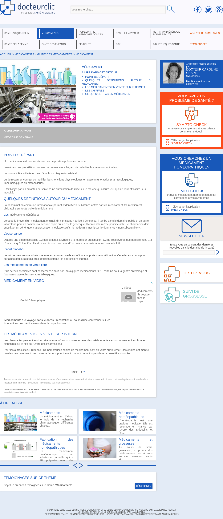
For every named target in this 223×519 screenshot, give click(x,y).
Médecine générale (18, 137)
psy (118, 44)
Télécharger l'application (191, 142)
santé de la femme (16, 44)
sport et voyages (127, 33)
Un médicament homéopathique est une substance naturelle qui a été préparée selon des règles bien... (38, 449)
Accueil (5, 54)
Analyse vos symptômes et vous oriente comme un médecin (191, 120)
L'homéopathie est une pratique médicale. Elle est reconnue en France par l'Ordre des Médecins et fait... (117, 422)
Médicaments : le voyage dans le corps (144, 296)
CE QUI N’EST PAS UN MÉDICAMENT (108, 93)
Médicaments (50, 413)
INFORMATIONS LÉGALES (56, 514)
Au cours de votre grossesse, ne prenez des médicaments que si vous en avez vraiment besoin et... (117, 449)
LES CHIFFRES (94, 90)
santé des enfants (54, 44)
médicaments (50, 33)
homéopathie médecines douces (91, 33)
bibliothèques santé (166, 44)
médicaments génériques (24, 214)
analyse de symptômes (205, 33)
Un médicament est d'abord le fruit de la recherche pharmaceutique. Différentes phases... (38, 421)
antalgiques (72, 271)
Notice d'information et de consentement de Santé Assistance (111, 512)
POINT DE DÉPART (97, 76)
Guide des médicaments (54, 54)
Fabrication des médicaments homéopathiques (56, 443)
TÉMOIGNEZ (144, 486)
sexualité (85, 44)
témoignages (198, 44)
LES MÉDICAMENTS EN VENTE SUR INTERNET (115, 87)
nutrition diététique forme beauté (166, 33)
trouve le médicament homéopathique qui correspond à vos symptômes (191, 186)
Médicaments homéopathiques (131, 415)
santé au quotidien (16, 33)
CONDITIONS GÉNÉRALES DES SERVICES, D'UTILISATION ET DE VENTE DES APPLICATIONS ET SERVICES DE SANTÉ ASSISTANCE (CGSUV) (111, 510)
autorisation (63, 189)
